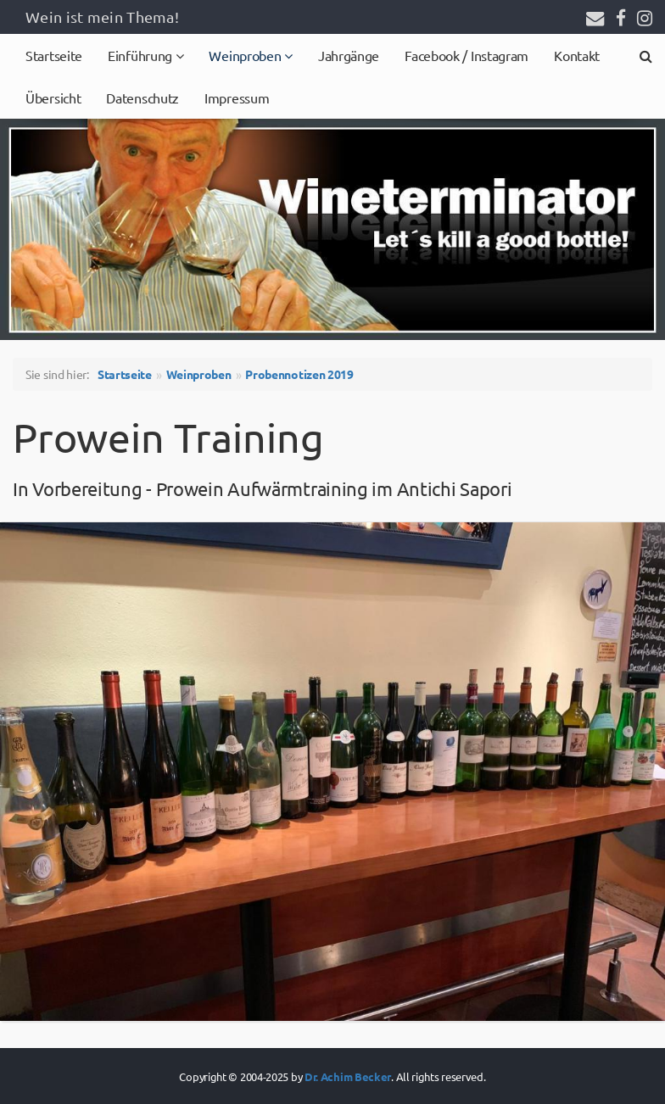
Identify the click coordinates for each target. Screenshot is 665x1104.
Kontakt (577, 55)
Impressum (236, 97)
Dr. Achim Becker (348, 1076)
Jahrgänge (348, 55)
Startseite (53, 55)
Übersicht (53, 97)
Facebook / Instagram (466, 55)
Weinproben (246, 55)
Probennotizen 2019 (299, 374)
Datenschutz (142, 97)
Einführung (142, 55)
